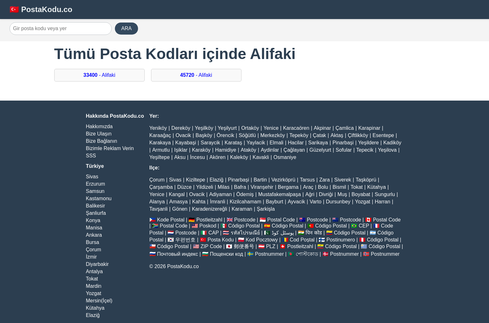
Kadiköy (392, 142)
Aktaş (337, 135)
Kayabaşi (185, 142)
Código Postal (244, 225)
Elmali (277, 142)
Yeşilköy (204, 128)
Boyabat (361, 194)
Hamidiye (225, 150)
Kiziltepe (195, 179)
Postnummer (269, 254)
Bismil (339, 187)
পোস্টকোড (307, 254)
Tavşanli (158, 209)
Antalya (94, 271)
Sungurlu (385, 194)
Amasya (178, 201)
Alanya (157, 201)
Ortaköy (250, 128)
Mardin (94, 286)
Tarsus (307, 179)
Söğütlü (247, 135)
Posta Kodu (221, 239)
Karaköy (201, 150)
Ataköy (248, 150)
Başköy (203, 135)
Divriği (326, 194)
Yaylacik (256, 142)
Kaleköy (239, 157)
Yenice (270, 128)
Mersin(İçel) (99, 300)
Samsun (95, 191)
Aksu (180, 157)
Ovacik (183, 135)
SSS (91, 155)
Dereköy (180, 128)
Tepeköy (298, 135)
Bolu (323, 187)
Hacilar (296, 142)
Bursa (92, 242)
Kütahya (95, 308)
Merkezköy (273, 135)
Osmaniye (285, 157)
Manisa (94, 227)
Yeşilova (387, 150)
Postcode (244, 219)
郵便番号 (244, 246)
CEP (364, 225)
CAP (213, 232)
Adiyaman (220, 194)
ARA (126, 28)
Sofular (344, 150)
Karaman (242, 209)
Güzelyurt (320, 150)
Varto (315, 201)
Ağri (309, 194)
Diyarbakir (97, 264)
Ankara (94, 235)
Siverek (342, 179)
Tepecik (364, 150)
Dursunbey (338, 201)
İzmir (91, 257)
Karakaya (160, 142)
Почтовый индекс (177, 254)
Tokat (92, 278)
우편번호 (185, 239)
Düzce (184, 187)
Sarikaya (318, 142)
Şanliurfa (96, 213)
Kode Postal (170, 219)
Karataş (233, 142)
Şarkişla (266, 209)
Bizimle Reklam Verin (110, 148)
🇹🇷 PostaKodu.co (41, 9)
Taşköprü (366, 179)
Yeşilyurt (227, 128)
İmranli (217, 201)
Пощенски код (226, 254)
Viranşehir (262, 187)
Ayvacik (296, 201)
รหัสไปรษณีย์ (245, 232)
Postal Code (281, 219)
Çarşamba (161, 187)
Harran (382, 201)
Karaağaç (160, 135)
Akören (217, 157)
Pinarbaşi (343, 142)
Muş (342, 194)
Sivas (92, 176)
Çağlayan (294, 150)
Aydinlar (270, 150)
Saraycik (210, 142)
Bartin (260, 179)
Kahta (199, 201)
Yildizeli (204, 187)
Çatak (319, 135)
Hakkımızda (99, 126)
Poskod (207, 225)
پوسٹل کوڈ (283, 232)
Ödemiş (245, 194)
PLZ (270, 246)
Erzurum (95, 184)
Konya (93, 220)
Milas (223, 187)
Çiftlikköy (358, 135)
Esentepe (383, 135)
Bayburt (274, 201)
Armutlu (161, 150)
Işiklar (181, 150)
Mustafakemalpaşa (279, 194)
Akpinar (322, 128)
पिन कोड (314, 232)
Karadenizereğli (209, 209)
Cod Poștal (302, 239)
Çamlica (344, 128)
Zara (324, 179)
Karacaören (296, 128)
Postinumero (341, 239)
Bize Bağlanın (101, 141)
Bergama (288, 187)
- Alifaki (99, 75)
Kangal (177, 194)
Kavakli (261, 157)
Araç (308, 187)
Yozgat (93, 293)
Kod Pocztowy (262, 239)
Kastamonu (99, 198)
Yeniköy (158, 128)
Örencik (225, 135)
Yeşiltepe (159, 157)
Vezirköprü (283, 179)
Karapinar (369, 128)
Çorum (93, 249)
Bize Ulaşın (99, 133)
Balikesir (95, 205)
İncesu (197, 157)
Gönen (179, 209)
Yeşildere (368, 142)
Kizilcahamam (245, 201)
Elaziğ (93, 315)
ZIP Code (211, 246)
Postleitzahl (209, 219)
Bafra (240, 187)
